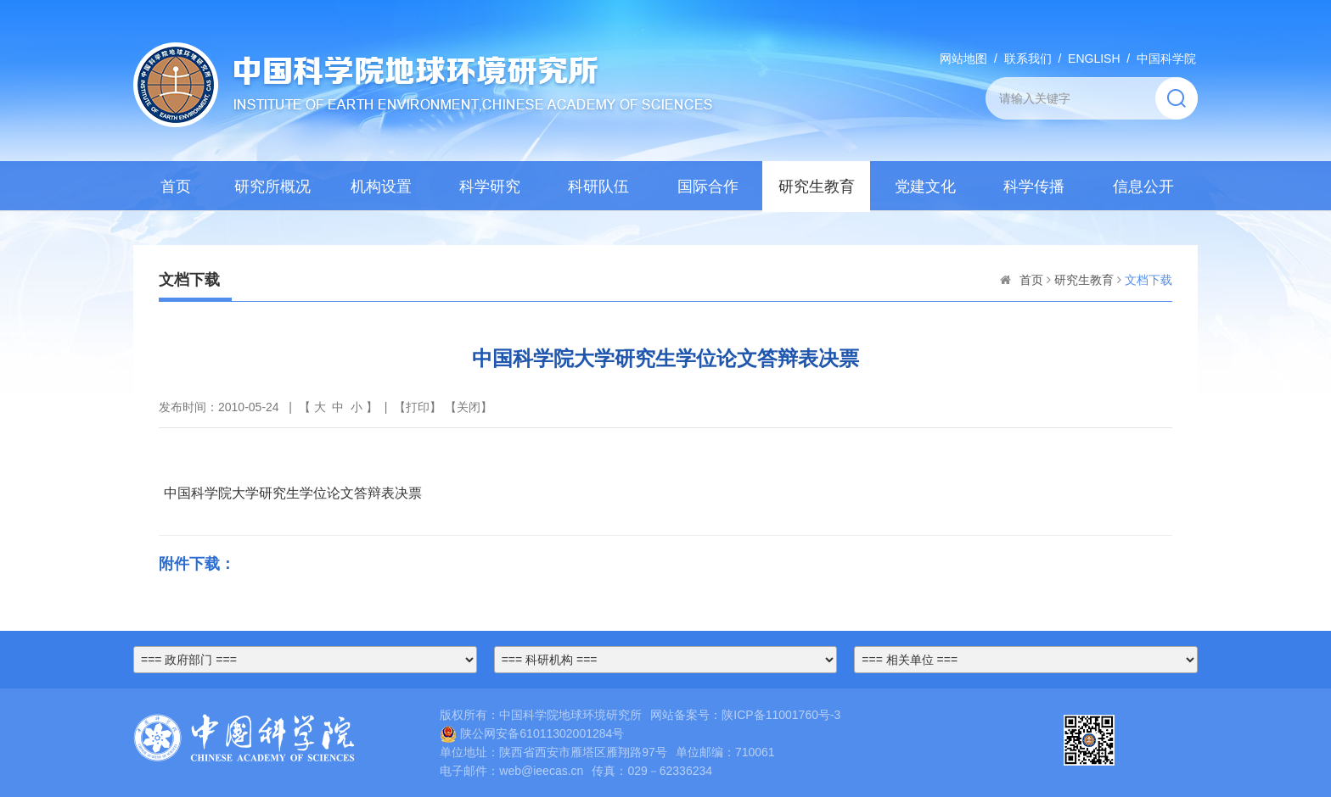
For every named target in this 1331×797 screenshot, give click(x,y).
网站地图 (963, 58)
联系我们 (1028, 58)
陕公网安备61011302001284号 (532, 733)
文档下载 (1148, 280)
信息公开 (1143, 186)
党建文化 (925, 186)
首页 (175, 186)
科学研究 (489, 186)
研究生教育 (816, 186)
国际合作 (708, 186)
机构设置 (381, 186)
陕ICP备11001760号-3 (781, 715)
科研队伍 (598, 186)
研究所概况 (272, 186)
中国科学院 (1166, 58)
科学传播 (1033, 186)
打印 (418, 407)
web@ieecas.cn (541, 770)
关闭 (468, 407)
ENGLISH (1094, 58)
